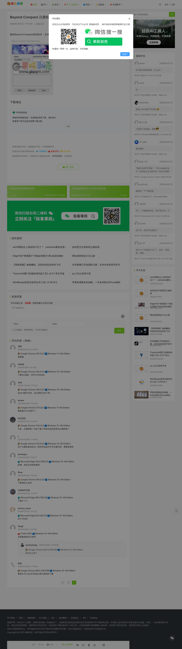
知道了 (125, 54)
